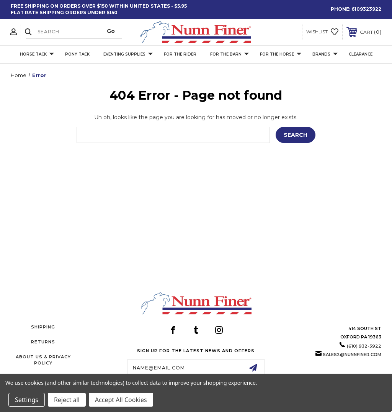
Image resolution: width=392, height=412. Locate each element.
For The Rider (180, 54)
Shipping (43, 327)
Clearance (360, 54)
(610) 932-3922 (364, 346)
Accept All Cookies (121, 400)
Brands (325, 54)
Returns (43, 342)
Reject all (67, 400)
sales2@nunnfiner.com (352, 354)
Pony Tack (77, 54)
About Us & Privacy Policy (43, 359)
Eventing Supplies (128, 54)
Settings (26, 400)
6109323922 (366, 9)
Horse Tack (37, 54)
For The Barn (229, 54)
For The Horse (280, 54)
